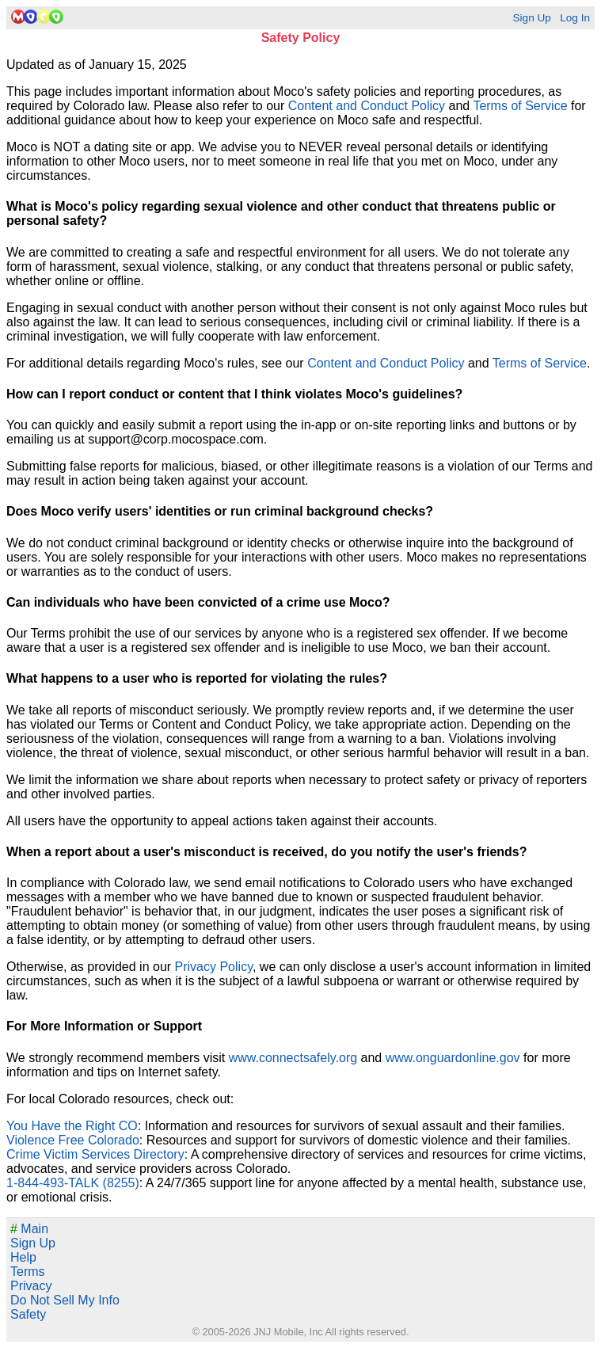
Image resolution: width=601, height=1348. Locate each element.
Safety (28, 1314)
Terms (27, 1271)
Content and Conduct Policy (366, 105)
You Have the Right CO (72, 1126)
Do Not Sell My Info (65, 1300)
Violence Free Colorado (72, 1140)
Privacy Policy (214, 966)
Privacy (30, 1286)
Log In (575, 18)
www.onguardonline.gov (453, 1057)
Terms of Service (520, 105)
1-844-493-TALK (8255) (72, 1183)
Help (23, 1257)
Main (29, 1229)
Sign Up (531, 18)
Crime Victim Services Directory (95, 1154)
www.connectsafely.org (293, 1057)
